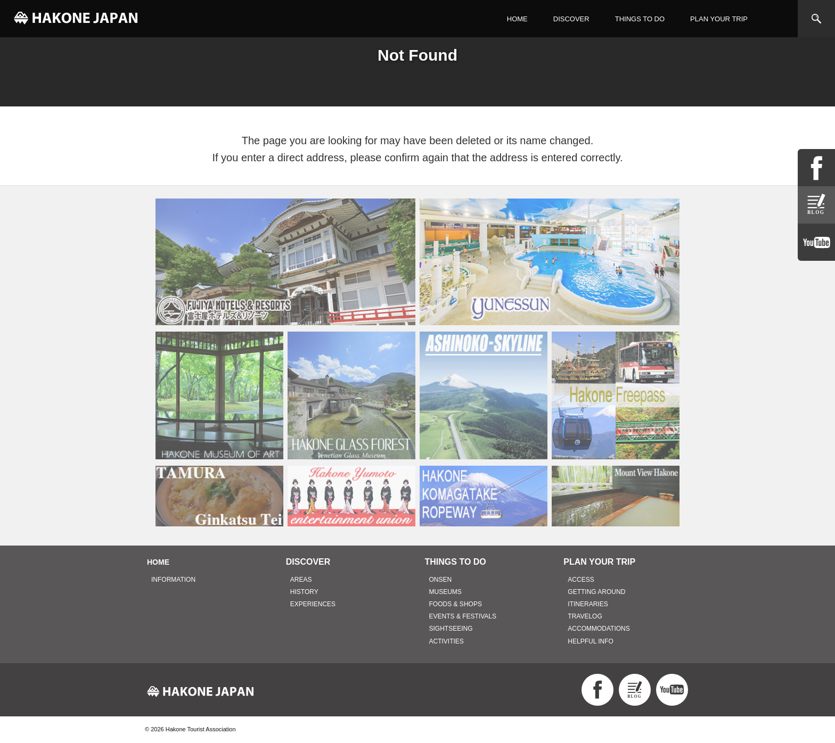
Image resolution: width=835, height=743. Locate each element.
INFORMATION (173, 579)
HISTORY (304, 592)
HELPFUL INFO (590, 641)
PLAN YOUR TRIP (719, 19)
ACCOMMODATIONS (598, 628)
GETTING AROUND (596, 592)
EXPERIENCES (312, 604)
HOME (517, 19)
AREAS (301, 579)
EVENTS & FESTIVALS (462, 616)
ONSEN (440, 579)
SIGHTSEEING (451, 628)
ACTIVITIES (446, 641)
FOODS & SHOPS (455, 604)
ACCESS (581, 579)
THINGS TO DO (640, 19)
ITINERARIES (588, 604)
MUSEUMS (445, 592)
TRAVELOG (585, 616)
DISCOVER (571, 19)
